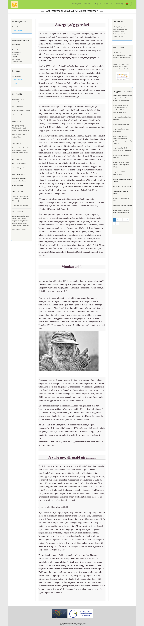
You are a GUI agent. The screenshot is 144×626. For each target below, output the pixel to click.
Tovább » (126, 69)
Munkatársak (18, 30)
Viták (15, 84)
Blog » (114, 60)
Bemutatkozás (16, 27)
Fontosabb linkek (17, 61)
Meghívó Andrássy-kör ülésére (122, 205)
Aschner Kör (16, 54)
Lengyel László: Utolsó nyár (121, 124)
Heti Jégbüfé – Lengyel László (122, 186)
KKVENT (14, 57)
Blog (122, 36)
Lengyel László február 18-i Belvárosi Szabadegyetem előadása (121, 164)
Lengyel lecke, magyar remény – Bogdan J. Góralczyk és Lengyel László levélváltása (122, 98)
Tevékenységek (16, 52)
